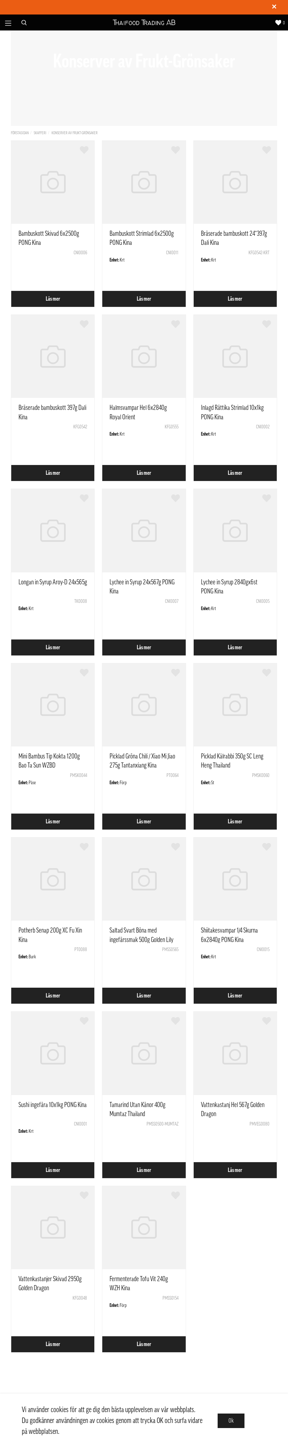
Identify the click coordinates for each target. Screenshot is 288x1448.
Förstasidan (20, 133)
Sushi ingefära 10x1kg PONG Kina (52, 1105)
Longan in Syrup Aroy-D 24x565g (52, 582)
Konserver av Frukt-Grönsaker (75, 133)
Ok (231, 1421)
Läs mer (53, 299)
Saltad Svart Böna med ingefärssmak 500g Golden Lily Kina (141, 939)
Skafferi (40, 133)
